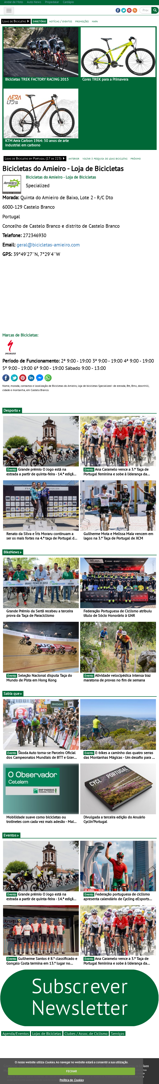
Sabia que (13, 693)
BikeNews (13, 552)
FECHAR (71, 1071)
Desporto (12, 410)
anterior (73, 158)
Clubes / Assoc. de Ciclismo (86, 1033)
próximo (136, 158)
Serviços (117, 1033)
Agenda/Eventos (15, 1033)
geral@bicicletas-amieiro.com (48, 244)
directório (39, 21)
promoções (82, 21)
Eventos (11, 835)
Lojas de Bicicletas (46, 1033)
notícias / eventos (60, 21)
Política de (71, 1080)
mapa (95, 21)
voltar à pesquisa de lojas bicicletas (105, 158)
